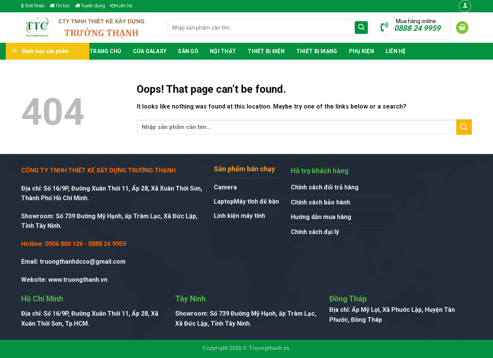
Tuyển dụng (90, 5)
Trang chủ (105, 51)
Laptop (224, 201)
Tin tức (60, 5)
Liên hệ (121, 5)
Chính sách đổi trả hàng (325, 187)
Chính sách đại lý (315, 232)
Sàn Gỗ (188, 51)
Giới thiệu (33, 5)
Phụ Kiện (361, 51)
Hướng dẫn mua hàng (321, 217)
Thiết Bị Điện (266, 51)
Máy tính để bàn (256, 201)
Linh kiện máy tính (239, 215)
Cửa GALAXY (150, 51)
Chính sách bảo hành (320, 202)
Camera (225, 187)
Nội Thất (223, 51)
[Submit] (361, 27)
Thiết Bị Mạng (316, 51)
